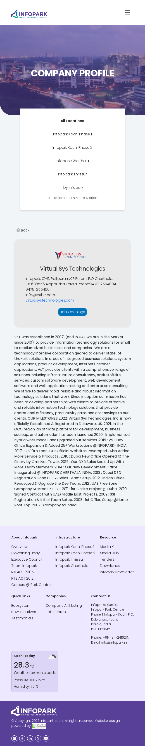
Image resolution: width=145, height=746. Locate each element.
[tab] (72, 120)
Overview (19, 546)
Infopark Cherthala (72, 160)
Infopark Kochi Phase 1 (72, 134)
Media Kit (108, 546)
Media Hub (109, 553)
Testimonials (22, 618)
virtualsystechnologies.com (50, 300)
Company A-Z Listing (63, 605)
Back (23, 230)
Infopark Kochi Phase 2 (72, 147)
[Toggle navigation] (127, 12)
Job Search (55, 611)
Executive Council (26, 559)
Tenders (107, 559)
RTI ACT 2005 (22, 572)
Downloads (110, 565)
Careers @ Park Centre (31, 584)
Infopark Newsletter (117, 572)
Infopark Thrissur (72, 174)
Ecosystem (21, 605)
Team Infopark (24, 565)
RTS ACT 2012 (22, 578)
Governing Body (25, 553)
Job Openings (72, 311)
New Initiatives (23, 611)
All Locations (72, 120)
